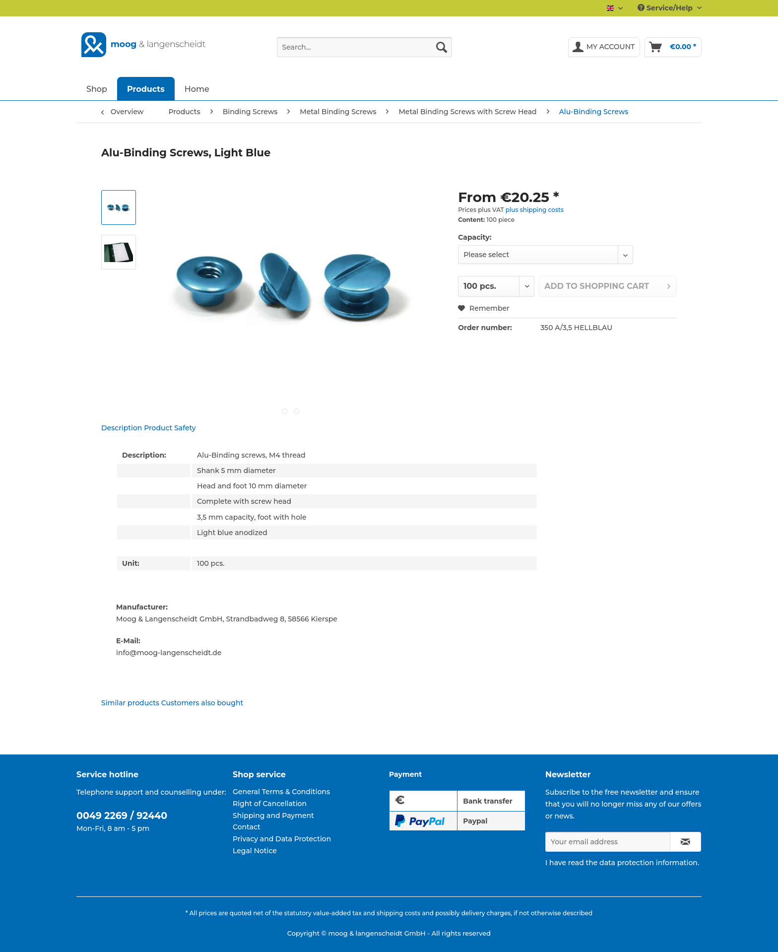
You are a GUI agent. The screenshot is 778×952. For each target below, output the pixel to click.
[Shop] (96, 88)
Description (121, 427)
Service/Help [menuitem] (666, 7)
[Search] (441, 47)
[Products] (146, 88)
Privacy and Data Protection (282, 838)
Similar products (130, 702)
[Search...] (364, 47)
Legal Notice (255, 850)
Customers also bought (202, 702)
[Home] (197, 88)
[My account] (604, 47)
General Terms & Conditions (281, 791)
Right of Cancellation (270, 803)
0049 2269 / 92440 (121, 815)
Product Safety (170, 427)
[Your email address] (607, 842)
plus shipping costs (535, 209)
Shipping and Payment (273, 815)
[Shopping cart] (673, 47)
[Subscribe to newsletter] (685, 842)
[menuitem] (364, 51)
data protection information (648, 862)
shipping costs (398, 913)
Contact (246, 826)
